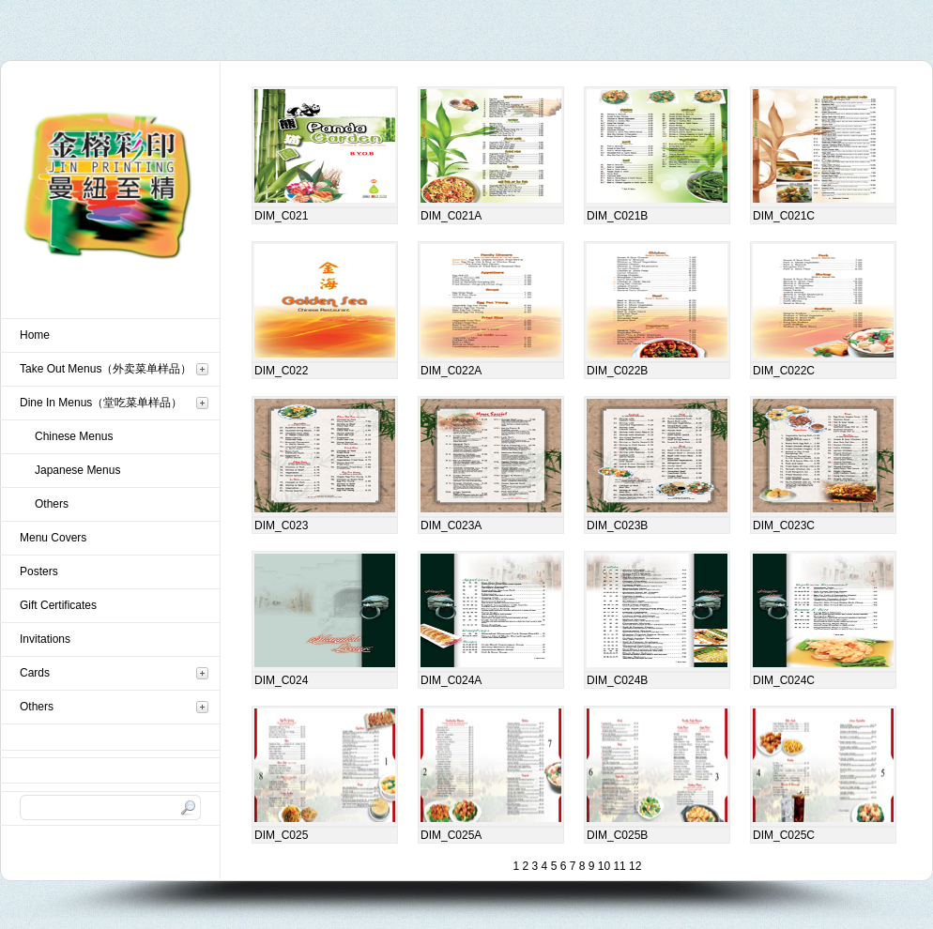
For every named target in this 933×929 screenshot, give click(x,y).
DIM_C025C (784, 835)
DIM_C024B (617, 680)
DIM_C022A (451, 370)
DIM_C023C (784, 525)
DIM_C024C (784, 680)
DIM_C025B (617, 835)
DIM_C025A (451, 835)
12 (634, 866)
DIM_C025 (281, 835)
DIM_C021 (281, 215)
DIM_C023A (451, 525)
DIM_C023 (281, 525)
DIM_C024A (451, 680)
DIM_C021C (784, 215)
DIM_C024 (281, 680)
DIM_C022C (784, 370)
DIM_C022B (617, 370)
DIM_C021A (451, 215)
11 (618, 866)
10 (602, 866)
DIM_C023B (617, 525)
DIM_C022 (281, 370)
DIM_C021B (617, 215)
